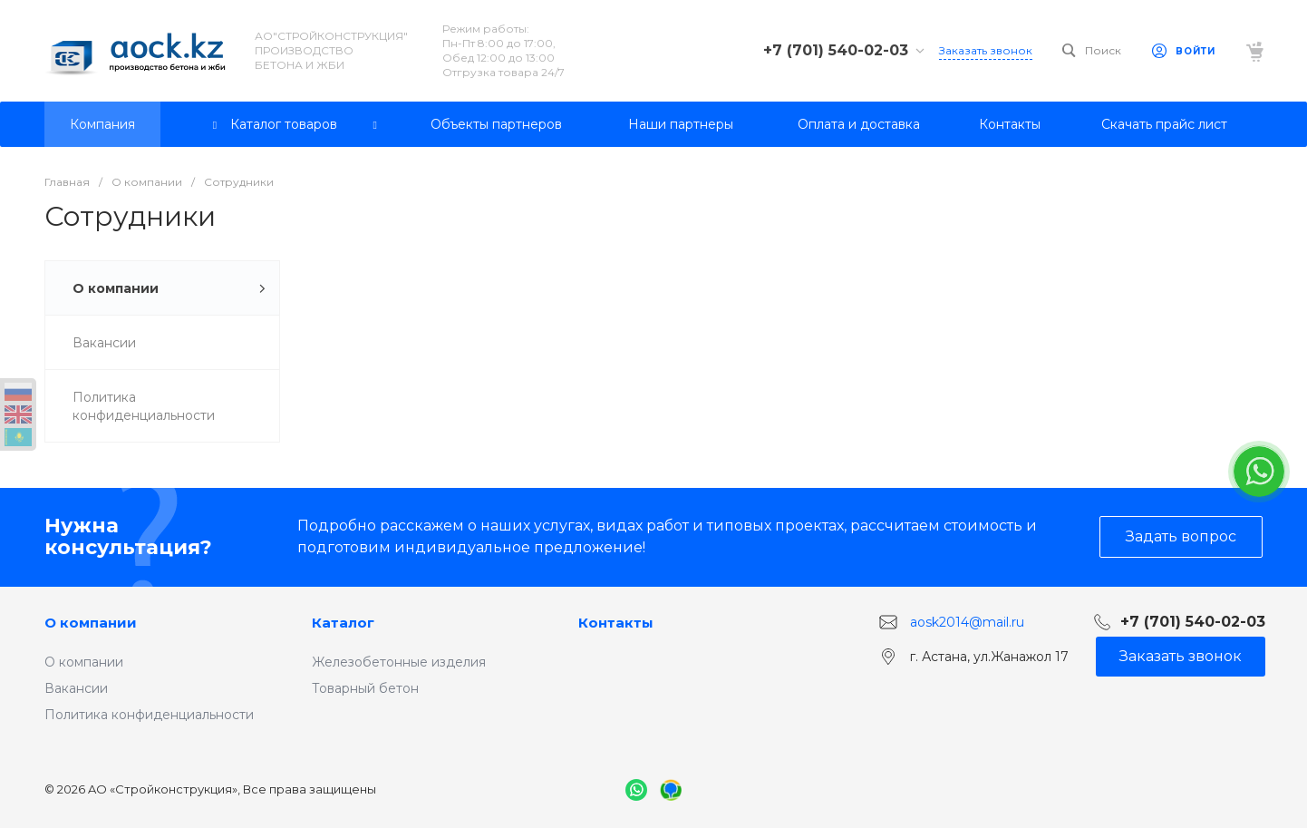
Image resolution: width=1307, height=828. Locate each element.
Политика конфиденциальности (149, 714)
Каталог (343, 622)
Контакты (616, 622)
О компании (90, 622)
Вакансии (76, 688)
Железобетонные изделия (399, 662)
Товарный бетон (365, 688)
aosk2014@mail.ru (967, 621)
